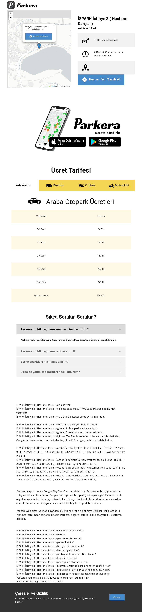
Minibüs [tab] (55, 185)
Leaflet (52, 86)
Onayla (116, 597)
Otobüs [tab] (87, 185)
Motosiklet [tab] (119, 185)
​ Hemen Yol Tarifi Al (38, 36)
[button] (39, 46)
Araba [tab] (23, 185)
